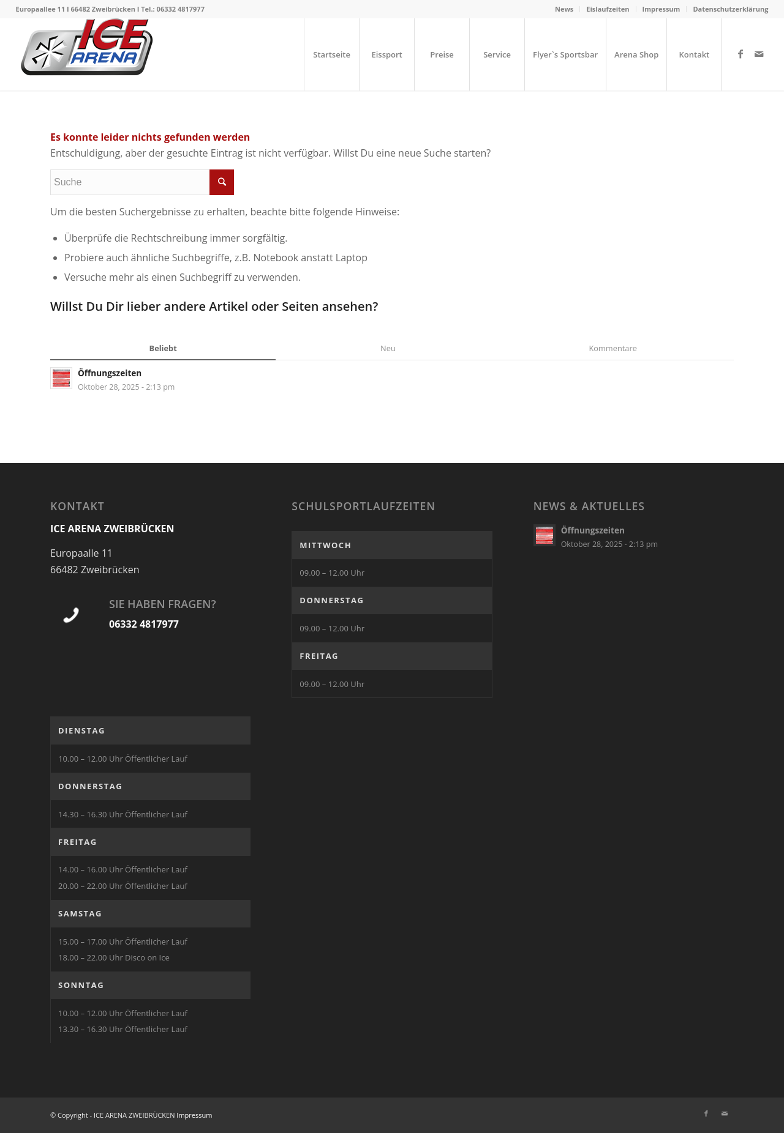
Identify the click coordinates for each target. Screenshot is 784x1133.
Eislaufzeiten (607, 8)
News (564, 8)
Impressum (661, 8)
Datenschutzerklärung (730, 8)
